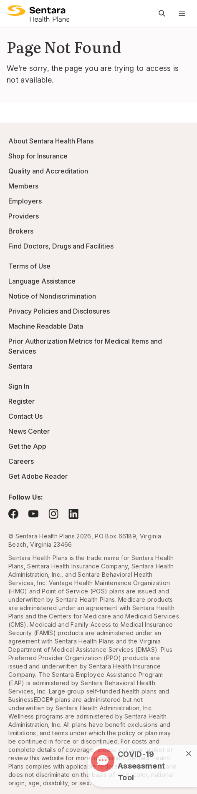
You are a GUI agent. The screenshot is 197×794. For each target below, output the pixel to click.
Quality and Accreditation (48, 171)
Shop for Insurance (38, 156)
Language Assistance (42, 281)
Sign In (18, 386)
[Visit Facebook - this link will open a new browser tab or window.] (13, 514)
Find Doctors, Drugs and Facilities (61, 246)
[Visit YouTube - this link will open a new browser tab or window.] (33, 514)
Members (23, 186)
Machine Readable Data (45, 326)
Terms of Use (29, 266)
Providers (23, 216)
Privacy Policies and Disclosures (59, 311)
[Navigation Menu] (182, 13)
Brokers (20, 231)
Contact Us (25, 416)
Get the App (27, 446)
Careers (21, 461)
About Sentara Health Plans (50, 141)
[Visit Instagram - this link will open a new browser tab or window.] (53, 513)
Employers (25, 201)
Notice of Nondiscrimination (52, 296)
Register (21, 401)
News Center (29, 431)
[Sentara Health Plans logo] (38, 13)
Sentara (20, 366)
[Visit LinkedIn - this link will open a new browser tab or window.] (73, 513)
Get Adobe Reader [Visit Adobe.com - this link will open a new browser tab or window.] (38, 476)
